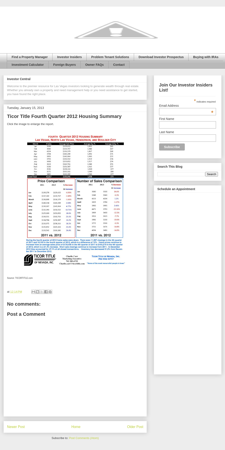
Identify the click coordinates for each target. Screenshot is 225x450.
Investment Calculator (28, 64)
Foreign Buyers (64, 64)
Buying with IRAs (205, 57)
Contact (119, 64)
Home (76, 427)
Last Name (166, 132)
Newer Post (16, 427)
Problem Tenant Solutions (110, 57)
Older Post (135, 427)
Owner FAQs (94, 64)
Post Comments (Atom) (84, 438)
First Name (166, 119)
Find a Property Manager (30, 57)
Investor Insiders (69, 57)
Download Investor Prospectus (161, 57)
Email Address (186, 105)
